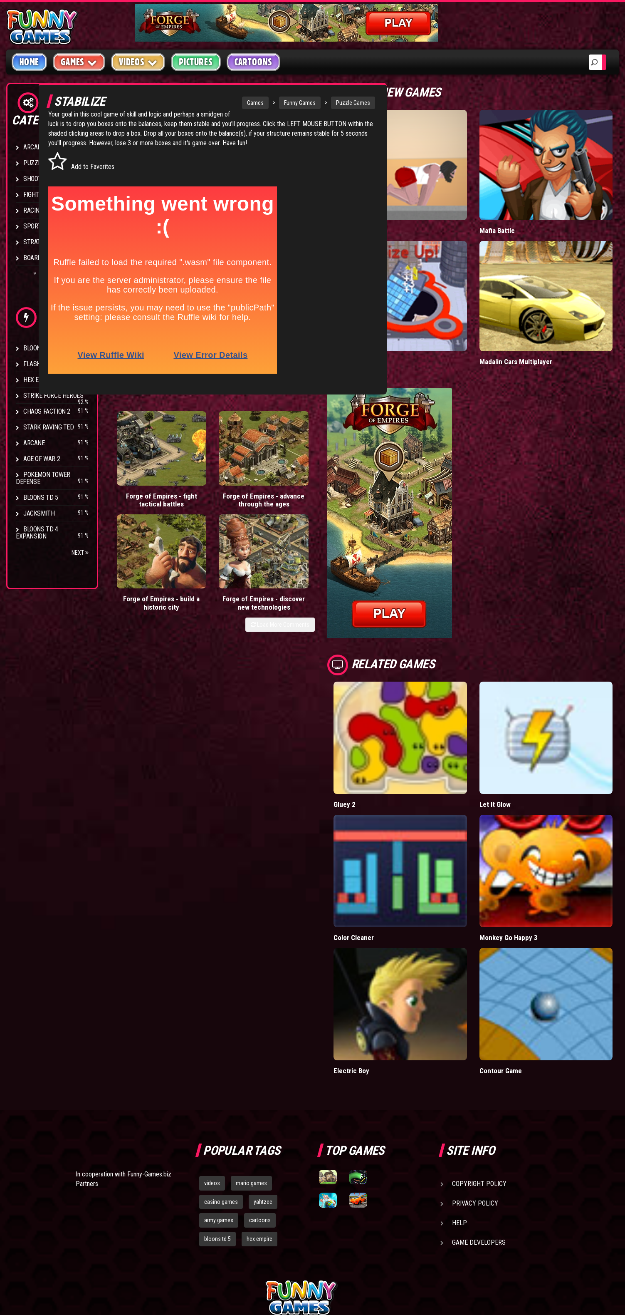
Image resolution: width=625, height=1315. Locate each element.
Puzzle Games (325, 102)
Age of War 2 (41, 459)
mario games (251, 1092)
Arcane (34, 443)
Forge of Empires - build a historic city (265, 489)
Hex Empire (39, 380)
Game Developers (479, 1152)
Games (227, 102)
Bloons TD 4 (40, 348)
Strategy (37, 242)
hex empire (259, 1148)
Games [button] (79, 62)
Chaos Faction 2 (46, 411)
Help (459, 1132)
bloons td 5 (217, 1148)
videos (212, 1092)
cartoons (260, 1129)
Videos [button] (138, 62)
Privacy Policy (475, 1113)
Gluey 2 (388, 750)
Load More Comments (323, 523)
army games (218, 1129)
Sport (32, 226)
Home (29, 62)
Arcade (34, 147)
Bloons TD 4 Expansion (37, 532)
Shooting (37, 179)
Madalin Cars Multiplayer (537, 325)
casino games (221, 1110)
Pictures (195, 62)
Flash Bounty (43, 364)
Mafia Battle (518, 212)
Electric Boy (395, 979)
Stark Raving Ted (48, 427)
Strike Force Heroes (53, 395)
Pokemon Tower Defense (43, 478)
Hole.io (387, 325)
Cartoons (253, 62)
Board (32, 258)
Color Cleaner (397, 865)
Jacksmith (38, 513)
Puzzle (33, 163)
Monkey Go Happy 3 (530, 865)
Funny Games (271, 102)
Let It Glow (517, 750)
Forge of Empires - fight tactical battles (141, 489)
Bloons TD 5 (40, 497)
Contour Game (522, 979)
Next (80, 552)
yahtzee (263, 1110)
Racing (33, 210)
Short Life (392, 212)
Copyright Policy (479, 1093)
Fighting (35, 194)
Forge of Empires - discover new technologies (327, 493)
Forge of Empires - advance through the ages (203, 498)
